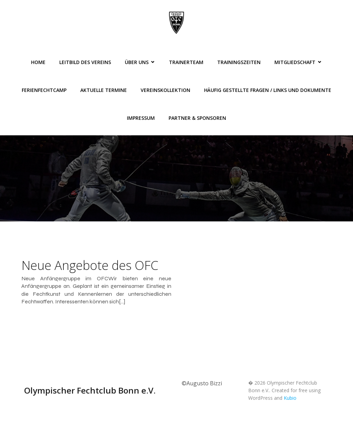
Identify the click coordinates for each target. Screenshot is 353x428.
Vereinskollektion (165, 90)
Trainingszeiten (239, 62)
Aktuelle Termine (103, 90)
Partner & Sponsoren (197, 118)
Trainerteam (186, 62)
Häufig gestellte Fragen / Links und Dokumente (267, 90)
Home (38, 62)
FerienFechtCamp (44, 90)
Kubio (290, 398)
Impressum (141, 118)
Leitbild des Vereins (85, 62)
